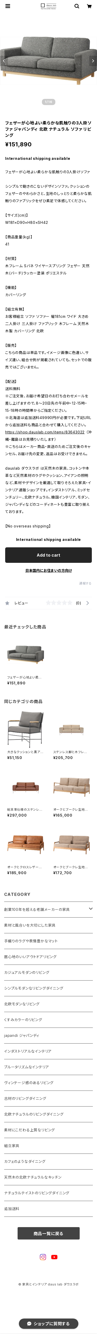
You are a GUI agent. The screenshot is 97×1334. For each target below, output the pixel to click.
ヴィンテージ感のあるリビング (29, 1082)
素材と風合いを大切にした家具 (30, 925)
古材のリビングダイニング (25, 1098)
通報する (85, 583)
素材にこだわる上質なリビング (29, 1130)
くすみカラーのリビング (23, 1019)
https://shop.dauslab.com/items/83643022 (45, 432)
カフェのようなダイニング (25, 1161)
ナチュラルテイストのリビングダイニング (36, 1193)
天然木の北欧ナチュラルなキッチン (33, 1177)
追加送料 (11, 1208)
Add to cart (48, 555)
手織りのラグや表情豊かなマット (31, 941)
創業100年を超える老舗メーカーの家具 (37, 909)
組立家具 (11, 1145)
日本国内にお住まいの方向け (48, 570)
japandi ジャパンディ (21, 1035)
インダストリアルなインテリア (28, 1051)
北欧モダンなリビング (22, 1004)
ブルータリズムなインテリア (26, 1067)
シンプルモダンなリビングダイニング (33, 988)
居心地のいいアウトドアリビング (30, 956)
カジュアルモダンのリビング (26, 972)
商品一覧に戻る (49, 1233)
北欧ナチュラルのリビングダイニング (34, 1114)
